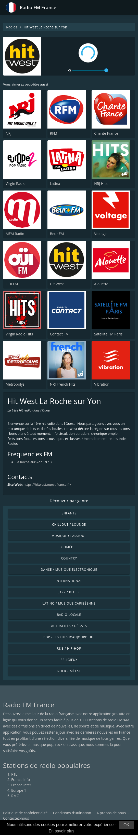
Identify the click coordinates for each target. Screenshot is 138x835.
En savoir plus (61, 831)
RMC (15, 795)
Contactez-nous (16, 818)
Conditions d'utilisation (72, 812)
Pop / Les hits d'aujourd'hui (69, 637)
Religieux (69, 660)
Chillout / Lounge (69, 524)
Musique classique (69, 536)
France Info (20, 779)
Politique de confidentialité (25, 812)
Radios (11, 27)
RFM (53, 133)
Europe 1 (18, 790)
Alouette (101, 283)
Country (69, 558)
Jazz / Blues (69, 592)
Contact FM (59, 334)
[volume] (90, 70)
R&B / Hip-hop (69, 648)
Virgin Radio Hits (19, 334)
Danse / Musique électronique (69, 569)
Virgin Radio (16, 183)
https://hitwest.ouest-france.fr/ (47, 484)
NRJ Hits (100, 183)
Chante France (106, 133)
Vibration (101, 384)
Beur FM (57, 233)
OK (126, 825)
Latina (55, 183)
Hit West (57, 283)
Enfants (68, 513)
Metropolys (15, 384)
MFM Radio (15, 233)
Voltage (100, 233)
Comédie (69, 547)
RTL (14, 774)
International (69, 581)
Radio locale (69, 614)
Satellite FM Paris (108, 334)
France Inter (21, 785)
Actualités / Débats (69, 626)
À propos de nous (111, 812)
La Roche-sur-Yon (29, 462)
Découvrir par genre (69, 500)
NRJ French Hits (63, 384)
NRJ (8, 133)
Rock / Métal (69, 671)
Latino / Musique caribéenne (69, 603)
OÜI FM (12, 283)
